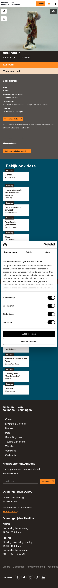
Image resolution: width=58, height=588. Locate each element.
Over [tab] (47, 252)
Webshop (9, 446)
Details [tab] (29, 252)
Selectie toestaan (29, 341)
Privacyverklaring (36, 567)
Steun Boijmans (12, 437)
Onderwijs (9, 455)
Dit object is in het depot (13, 111)
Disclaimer (18, 567)
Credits (6, 567)
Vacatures (9, 451)
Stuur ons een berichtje (20, 128)
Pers (6, 433)
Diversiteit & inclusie (15, 424)
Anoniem (7, 58)
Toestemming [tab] (10, 252)
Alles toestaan (29, 334)
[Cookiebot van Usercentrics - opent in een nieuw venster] (43, 244)
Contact (8, 419)
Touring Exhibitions (14, 442)
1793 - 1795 (22, 58)
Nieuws (8, 428)
